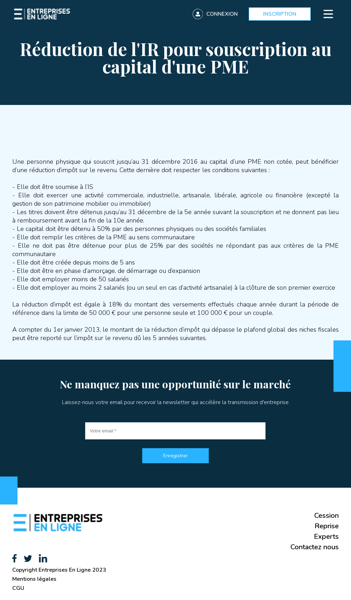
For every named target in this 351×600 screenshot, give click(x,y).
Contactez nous (314, 547)
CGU (18, 588)
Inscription (279, 13)
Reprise (327, 526)
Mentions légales (34, 579)
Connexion (222, 13)
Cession (326, 515)
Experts (326, 536)
